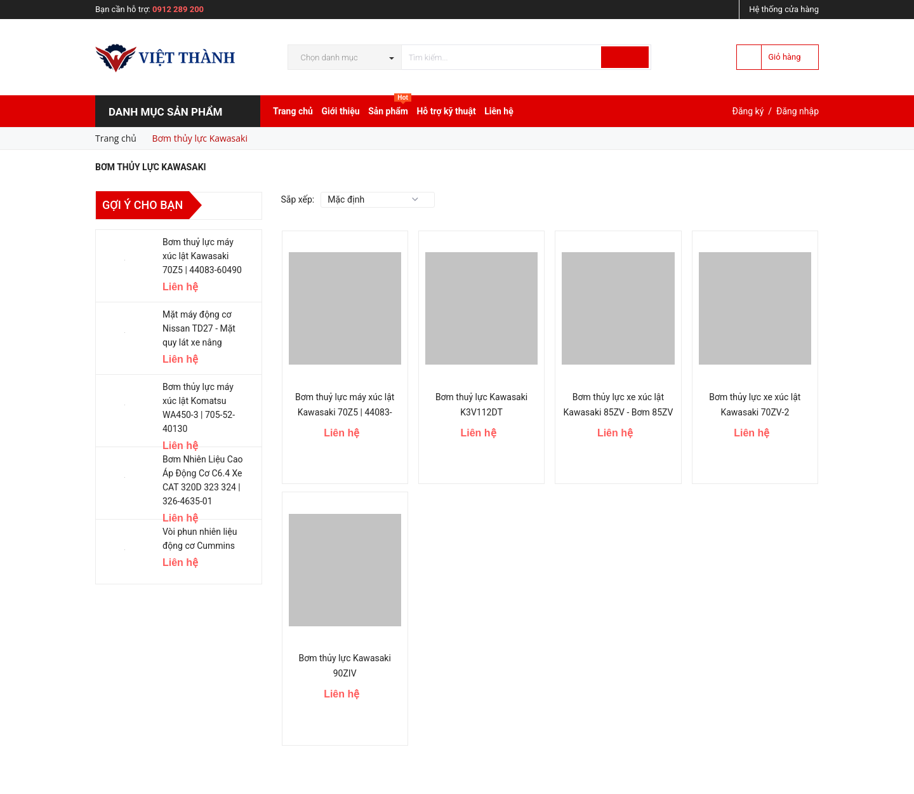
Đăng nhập (797, 111)
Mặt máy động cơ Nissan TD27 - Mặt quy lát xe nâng (198, 328)
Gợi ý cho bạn (142, 205)
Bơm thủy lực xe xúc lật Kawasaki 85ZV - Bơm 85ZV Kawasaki (618, 412)
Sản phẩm (389, 108)
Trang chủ (293, 111)
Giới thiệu (340, 111)
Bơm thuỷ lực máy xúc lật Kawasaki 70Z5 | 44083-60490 (344, 412)
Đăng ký (748, 111)
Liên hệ (498, 111)
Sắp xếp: (298, 199)
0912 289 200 (178, 9)
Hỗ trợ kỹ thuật (445, 111)
